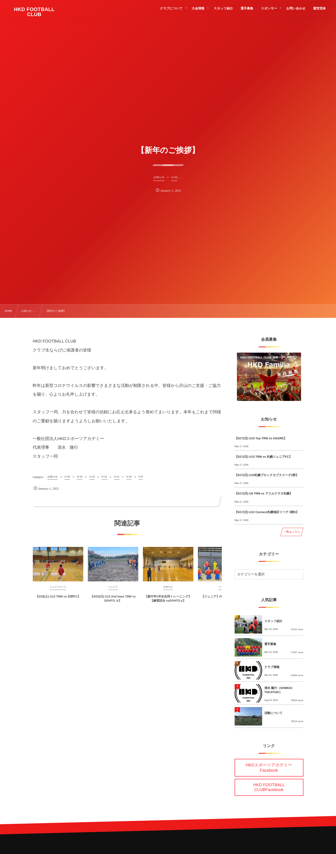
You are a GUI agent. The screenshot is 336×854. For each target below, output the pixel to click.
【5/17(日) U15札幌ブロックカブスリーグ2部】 (267, 475)
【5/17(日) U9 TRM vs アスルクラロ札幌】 (263, 493)
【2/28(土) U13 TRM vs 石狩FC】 (58, 599)
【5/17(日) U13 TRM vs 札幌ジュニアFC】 (263, 456)
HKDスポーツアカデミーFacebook (269, 768)
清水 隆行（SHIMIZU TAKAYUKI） (278, 690)
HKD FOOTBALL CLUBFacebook (269, 787)
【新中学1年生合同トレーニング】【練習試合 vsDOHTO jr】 (168, 601)
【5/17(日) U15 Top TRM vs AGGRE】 (261, 438)
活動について (273, 713)
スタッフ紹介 (273, 621)
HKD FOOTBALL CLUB (34, 12)
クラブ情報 (272, 667)
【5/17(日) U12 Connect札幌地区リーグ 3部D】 (267, 512)
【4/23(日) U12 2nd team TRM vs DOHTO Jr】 (113, 601)
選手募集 (270, 644)
